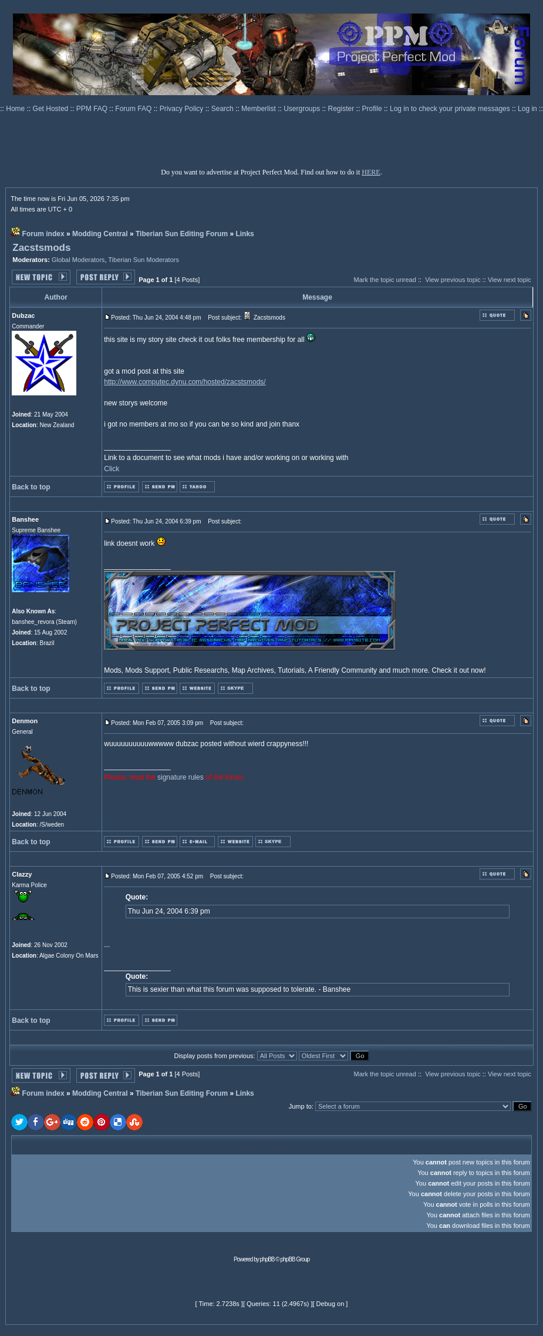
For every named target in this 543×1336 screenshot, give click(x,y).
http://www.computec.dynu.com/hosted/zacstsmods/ (184, 382)
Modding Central (100, 234)
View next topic (509, 279)
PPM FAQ (93, 109)
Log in (527, 109)
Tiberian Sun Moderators (143, 259)
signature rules (180, 777)
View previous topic (453, 279)
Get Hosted (51, 109)
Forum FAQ (134, 109)
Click (111, 469)
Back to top (31, 487)
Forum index (43, 234)
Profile (373, 109)
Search (223, 109)
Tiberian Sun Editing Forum (182, 234)
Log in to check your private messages (451, 109)
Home (16, 109)
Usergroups (303, 109)
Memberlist (259, 109)
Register (342, 109)
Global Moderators (78, 259)
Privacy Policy (182, 109)
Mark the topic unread (384, 279)
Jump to (300, 1106)
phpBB (267, 1259)
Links (244, 234)
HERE (371, 172)
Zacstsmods (41, 247)
